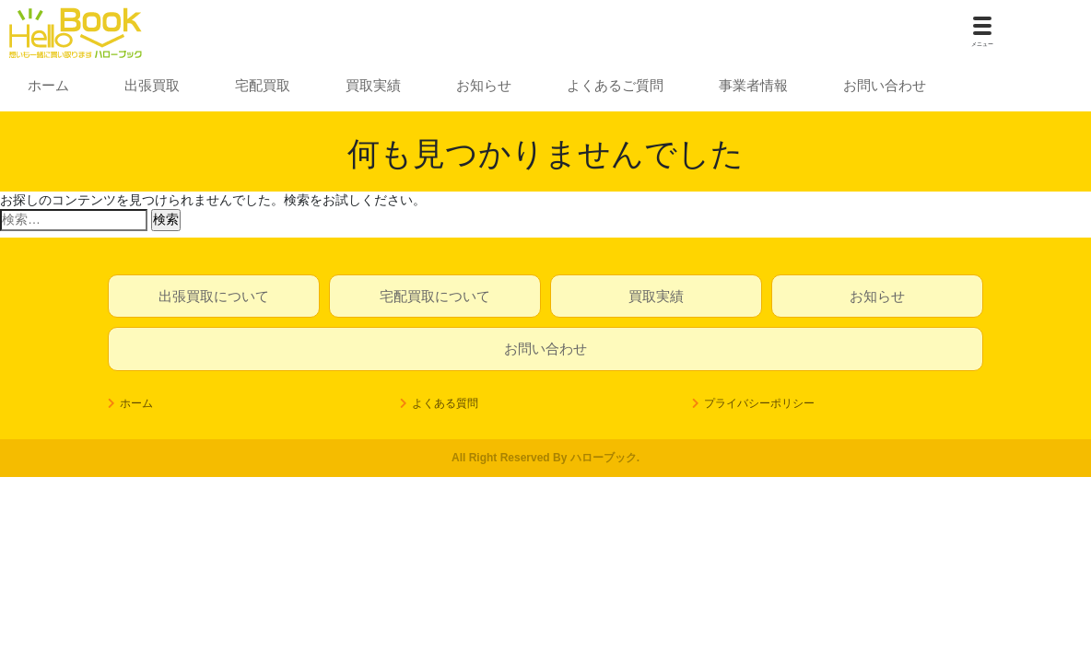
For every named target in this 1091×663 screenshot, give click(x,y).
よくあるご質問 (615, 85)
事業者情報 (753, 85)
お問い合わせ (884, 85)
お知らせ (483, 85)
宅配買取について (435, 296)
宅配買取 (262, 85)
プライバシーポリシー (759, 403)
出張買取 (152, 85)
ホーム (48, 85)
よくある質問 (445, 403)
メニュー (982, 44)
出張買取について (213, 296)
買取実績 (373, 85)
